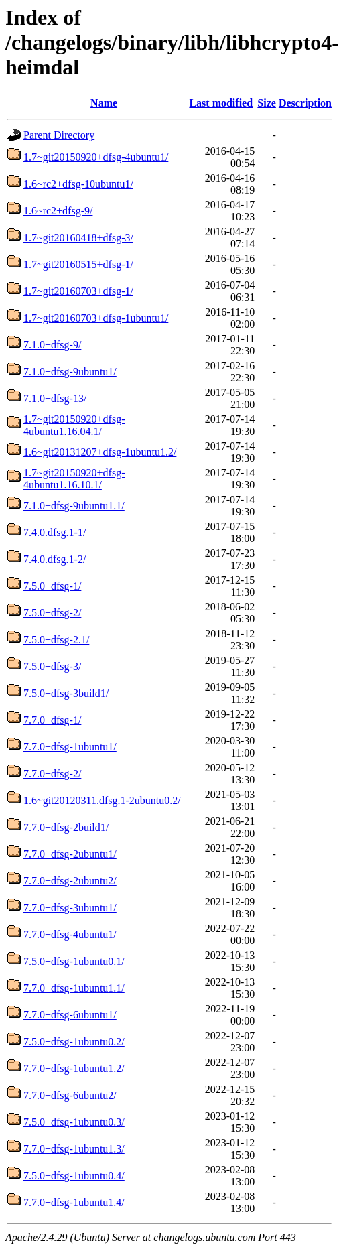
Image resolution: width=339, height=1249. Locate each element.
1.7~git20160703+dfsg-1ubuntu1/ (95, 318)
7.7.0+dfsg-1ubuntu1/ (70, 746)
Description (305, 103)
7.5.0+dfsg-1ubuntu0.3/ (74, 1122)
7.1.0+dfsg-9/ (52, 344)
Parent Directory (58, 135)
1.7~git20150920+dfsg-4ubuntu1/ (95, 157)
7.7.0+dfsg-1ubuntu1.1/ (74, 988)
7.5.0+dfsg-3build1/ (66, 693)
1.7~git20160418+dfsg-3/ (78, 237)
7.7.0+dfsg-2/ (52, 773)
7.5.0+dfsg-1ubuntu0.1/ (74, 961)
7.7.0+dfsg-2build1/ (66, 827)
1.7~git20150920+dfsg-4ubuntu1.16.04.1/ (74, 425)
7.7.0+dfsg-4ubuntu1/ (70, 934)
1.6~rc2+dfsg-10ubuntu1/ (78, 184)
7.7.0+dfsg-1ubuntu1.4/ (74, 1202)
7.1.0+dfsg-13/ (54, 398)
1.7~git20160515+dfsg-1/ (78, 264)
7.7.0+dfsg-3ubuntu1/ (70, 907)
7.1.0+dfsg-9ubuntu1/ (70, 371)
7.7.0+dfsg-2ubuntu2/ (70, 880)
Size (266, 103)
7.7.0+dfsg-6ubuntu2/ (70, 1095)
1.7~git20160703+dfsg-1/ (78, 291)
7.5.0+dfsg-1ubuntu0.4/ (74, 1175)
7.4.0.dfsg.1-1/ (54, 532)
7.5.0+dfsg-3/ (52, 666)
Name (103, 103)
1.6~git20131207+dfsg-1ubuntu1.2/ (99, 452)
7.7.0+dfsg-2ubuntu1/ (70, 854)
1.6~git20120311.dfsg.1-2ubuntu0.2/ (102, 800)
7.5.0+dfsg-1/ (52, 586)
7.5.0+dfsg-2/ (52, 612)
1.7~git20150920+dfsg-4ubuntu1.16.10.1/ (74, 478)
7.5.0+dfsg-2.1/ (56, 639)
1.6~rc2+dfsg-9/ (57, 210)
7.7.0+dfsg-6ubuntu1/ (70, 1015)
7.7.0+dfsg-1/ (52, 720)
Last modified (221, 103)
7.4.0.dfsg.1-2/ (54, 559)
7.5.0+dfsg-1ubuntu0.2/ (74, 1041)
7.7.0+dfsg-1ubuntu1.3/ (74, 1149)
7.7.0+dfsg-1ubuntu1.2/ (74, 1068)
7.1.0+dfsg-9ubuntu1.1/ (74, 505)
